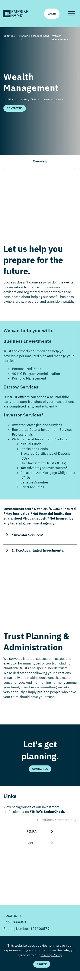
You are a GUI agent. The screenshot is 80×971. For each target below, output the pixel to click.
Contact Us (14, 108)
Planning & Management (34, 35)
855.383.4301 (14, 922)
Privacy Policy (51, 955)
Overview (40, 161)
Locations (12, 915)
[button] (71, 14)
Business (9, 35)
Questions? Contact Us (57, 820)
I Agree (42, 964)
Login (52, 13)
